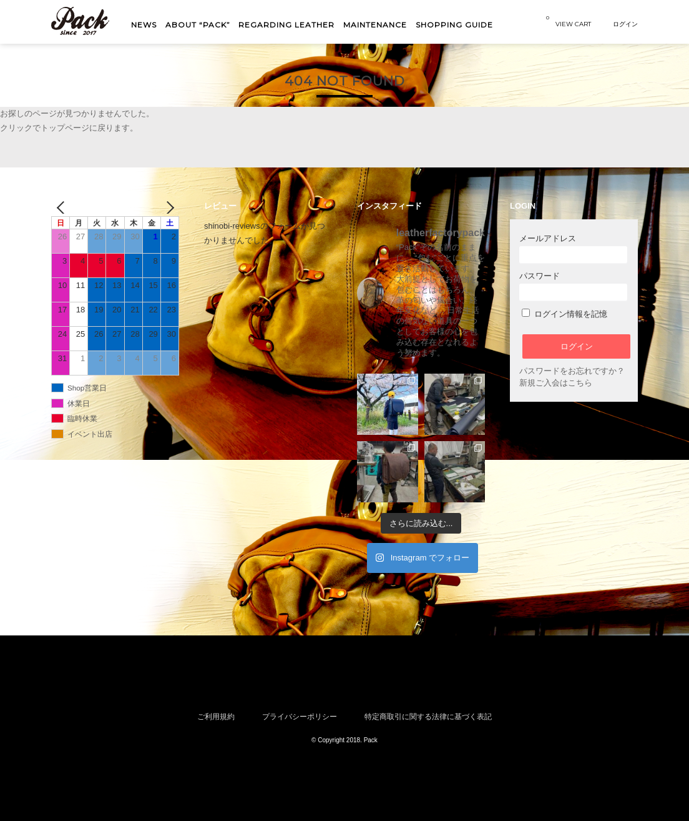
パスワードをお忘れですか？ (572, 371)
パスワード (573, 286)
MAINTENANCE (375, 24)
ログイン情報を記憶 (564, 314)
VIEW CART (568, 20)
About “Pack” (197, 24)
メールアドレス (573, 248)
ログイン (625, 23)
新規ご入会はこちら (555, 382)
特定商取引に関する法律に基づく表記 (428, 716)
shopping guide (454, 24)
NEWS (144, 24)
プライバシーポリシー (299, 716)
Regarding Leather (286, 24)
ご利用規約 (216, 716)
